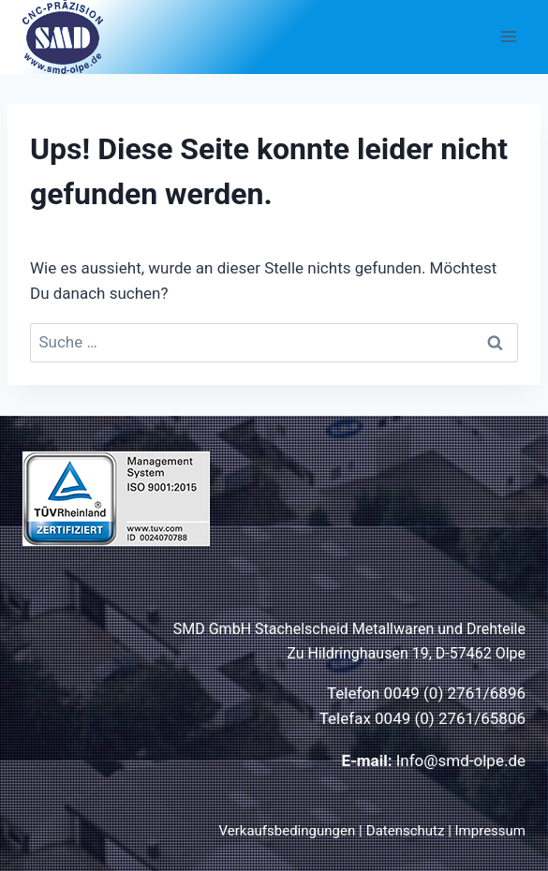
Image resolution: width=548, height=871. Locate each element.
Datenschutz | (410, 830)
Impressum (490, 830)
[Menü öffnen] (508, 37)
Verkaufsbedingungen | (291, 830)
